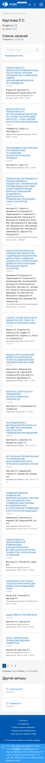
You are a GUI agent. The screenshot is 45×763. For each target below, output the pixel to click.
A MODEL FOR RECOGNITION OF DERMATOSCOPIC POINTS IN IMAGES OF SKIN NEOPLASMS (21, 320)
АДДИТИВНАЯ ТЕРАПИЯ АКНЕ (21, 615)
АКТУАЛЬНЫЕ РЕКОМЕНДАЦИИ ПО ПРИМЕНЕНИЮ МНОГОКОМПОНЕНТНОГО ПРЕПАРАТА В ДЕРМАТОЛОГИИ (22, 460)
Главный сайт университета (23, 731)
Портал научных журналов (23, 727)
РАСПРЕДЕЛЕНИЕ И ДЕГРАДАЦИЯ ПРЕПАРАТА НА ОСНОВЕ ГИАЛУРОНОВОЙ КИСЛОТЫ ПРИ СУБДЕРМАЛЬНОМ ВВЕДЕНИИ (21, 428)
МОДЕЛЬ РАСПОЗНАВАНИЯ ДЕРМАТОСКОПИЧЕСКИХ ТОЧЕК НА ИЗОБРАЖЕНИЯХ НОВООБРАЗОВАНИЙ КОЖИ (20, 359)
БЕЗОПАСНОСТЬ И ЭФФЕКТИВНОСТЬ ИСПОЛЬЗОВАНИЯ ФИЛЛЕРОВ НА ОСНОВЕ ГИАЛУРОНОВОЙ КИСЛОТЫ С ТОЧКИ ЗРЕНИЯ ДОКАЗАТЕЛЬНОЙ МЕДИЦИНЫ (22, 115)
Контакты (23, 720)
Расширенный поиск (14, 55)
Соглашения (23, 724)
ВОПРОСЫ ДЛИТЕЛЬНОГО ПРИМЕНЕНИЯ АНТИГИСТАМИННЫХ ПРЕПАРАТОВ (19, 395)
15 (15, 39)
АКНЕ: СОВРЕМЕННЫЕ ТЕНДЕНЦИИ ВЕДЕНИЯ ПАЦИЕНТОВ (18, 640)
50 (22, 39)
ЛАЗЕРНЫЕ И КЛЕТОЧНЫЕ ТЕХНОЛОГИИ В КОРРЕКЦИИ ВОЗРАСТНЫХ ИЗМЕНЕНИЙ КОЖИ (20, 585)
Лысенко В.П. (16, 689)
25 (19, 39)
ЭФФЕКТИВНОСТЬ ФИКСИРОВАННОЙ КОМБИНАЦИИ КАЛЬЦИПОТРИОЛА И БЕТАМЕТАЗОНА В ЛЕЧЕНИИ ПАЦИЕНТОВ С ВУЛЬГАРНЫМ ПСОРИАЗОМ (21, 547)
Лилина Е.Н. (16, 703)
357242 (14, 29)
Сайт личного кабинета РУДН (23, 734)
